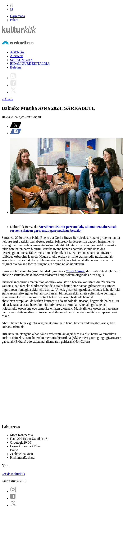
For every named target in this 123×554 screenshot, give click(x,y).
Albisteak (16, 56)
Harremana (17, 16)
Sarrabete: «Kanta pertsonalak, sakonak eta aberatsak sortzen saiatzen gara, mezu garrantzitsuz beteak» (63, 228)
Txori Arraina (75, 271)
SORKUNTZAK (21, 60)
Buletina (15, 67)
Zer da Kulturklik (13, 474)
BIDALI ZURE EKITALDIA (30, 63)
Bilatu (14, 20)
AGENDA (17, 52)
